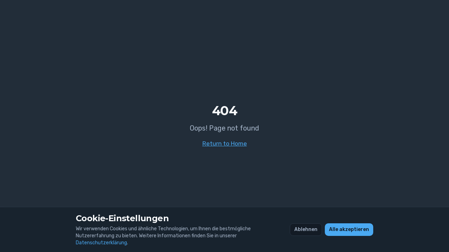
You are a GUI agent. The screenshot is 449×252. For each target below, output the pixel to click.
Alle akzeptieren (349, 230)
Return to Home (224, 143)
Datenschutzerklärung (101, 243)
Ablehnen (305, 230)
